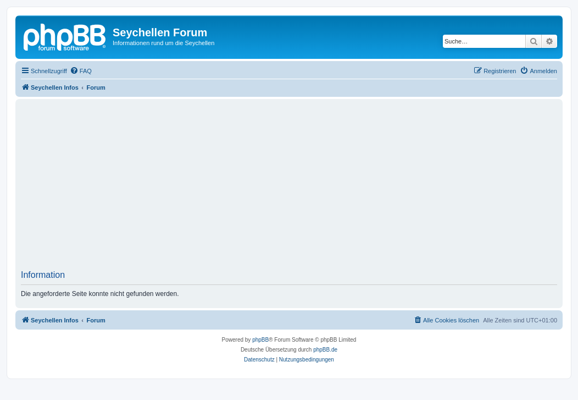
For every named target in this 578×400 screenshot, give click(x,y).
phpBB (260, 340)
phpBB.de (325, 350)
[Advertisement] (299, 188)
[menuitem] (81, 71)
